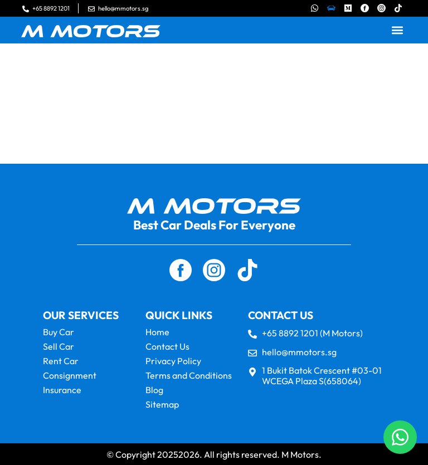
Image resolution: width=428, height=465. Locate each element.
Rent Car (61, 360)
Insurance (62, 389)
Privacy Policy (173, 360)
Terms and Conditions (188, 375)
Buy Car (58, 331)
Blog (154, 389)
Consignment (69, 375)
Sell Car (58, 346)
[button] (397, 30)
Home (157, 331)
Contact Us (167, 346)
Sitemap (162, 404)
